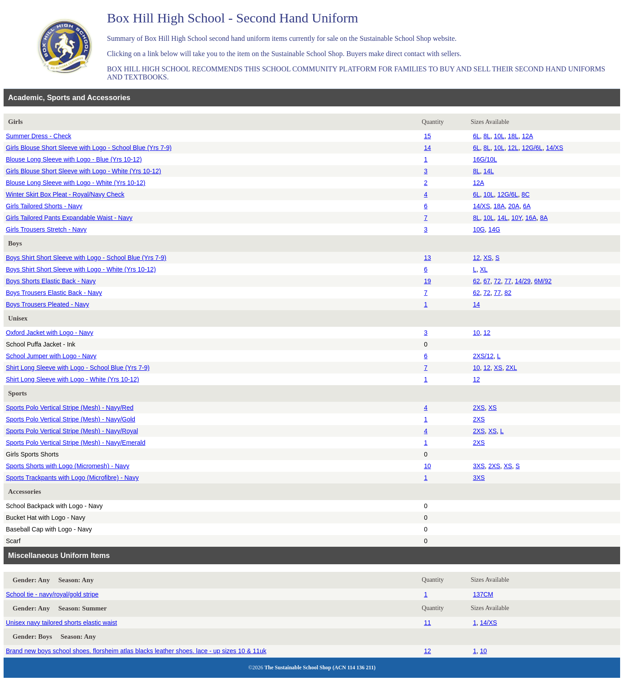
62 (476, 281)
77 (507, 281)
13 (427, 257)
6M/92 (543, 281)
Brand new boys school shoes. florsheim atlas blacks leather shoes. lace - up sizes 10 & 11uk (136, 650)
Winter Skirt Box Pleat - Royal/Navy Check (65, 194)
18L (513, 136)
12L (513, 147)
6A (527, 206)
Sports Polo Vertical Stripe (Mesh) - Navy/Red (69, 407)
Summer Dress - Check (38, 136)
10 (476, 332)
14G (494, 229)
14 (427, 147)
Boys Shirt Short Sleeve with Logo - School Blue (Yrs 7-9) (86, 257)
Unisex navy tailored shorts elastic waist (61, 622)
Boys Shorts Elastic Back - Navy (51, 281)
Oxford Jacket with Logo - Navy (49, 332)
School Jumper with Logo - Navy (51, 356)
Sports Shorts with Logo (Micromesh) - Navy (67, 466)
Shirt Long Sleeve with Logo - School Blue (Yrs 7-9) (78, 367)
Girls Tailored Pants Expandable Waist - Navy (69, 217)
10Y (516, 217)
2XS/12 (483, 356)
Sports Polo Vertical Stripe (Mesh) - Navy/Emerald (75, 442)
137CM (483, 594)
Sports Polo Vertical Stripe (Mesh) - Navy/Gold (70, 419)
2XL (511, 367)
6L (476, 136)
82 (507, 292)
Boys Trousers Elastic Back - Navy (54, 292)
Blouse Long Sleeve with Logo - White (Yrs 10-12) (76, 182)
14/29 (523, 281)
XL (484, 269)
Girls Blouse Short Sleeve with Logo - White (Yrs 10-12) (83, 171)
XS (488, 257)
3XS (478, 466)
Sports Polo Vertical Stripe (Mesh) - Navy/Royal (72, 431)
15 (427, 136)
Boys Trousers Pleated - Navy (47, 304)
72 (497, 281)
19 (427, 281)
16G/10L (485, 159)
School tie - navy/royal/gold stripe (52, 594)
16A (531, 217)
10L (499, 136)
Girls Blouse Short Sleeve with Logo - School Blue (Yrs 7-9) (89, 147)
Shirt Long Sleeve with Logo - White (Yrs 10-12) (72, 379)
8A (544, 217)
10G (478, 229)
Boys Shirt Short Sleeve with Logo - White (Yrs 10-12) (81, 269)
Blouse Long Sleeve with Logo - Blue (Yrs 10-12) (74, 159)
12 (476, 257)
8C (526, 194)
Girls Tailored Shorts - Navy (44, 206)
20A (513, 206)
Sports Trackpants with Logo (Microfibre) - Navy (72, 477)
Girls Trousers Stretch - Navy (46, 229)
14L (489, 171)
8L (487, 136)
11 (427, 622)
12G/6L (532, 147)
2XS (478, 407)
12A (527, 136)
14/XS (554, 147)
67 (487, 281)
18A (499, 206)
